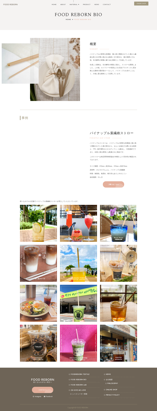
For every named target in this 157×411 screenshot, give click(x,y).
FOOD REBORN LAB (79, 385)
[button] (113, 184)
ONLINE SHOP (111, 390)
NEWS (108, 374)
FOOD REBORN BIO (78, 379)
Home (68, 19)
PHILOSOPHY (112, 383)
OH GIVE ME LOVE (78, 390)
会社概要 (109, 379)
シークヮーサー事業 (79, 394)
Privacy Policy (113, 395)
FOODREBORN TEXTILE (80, 374)
